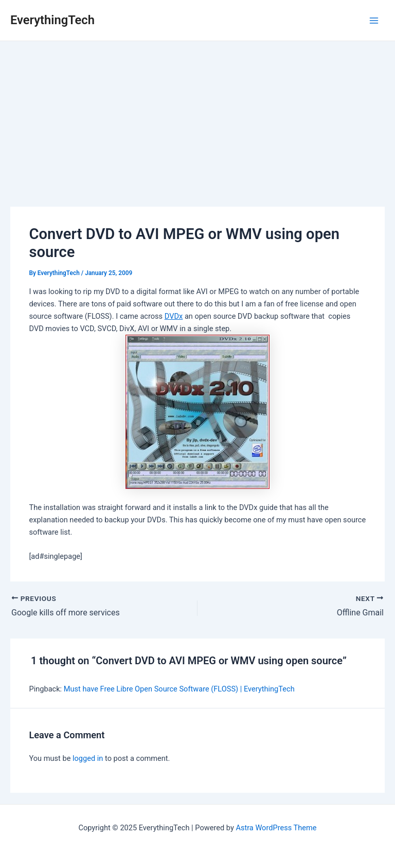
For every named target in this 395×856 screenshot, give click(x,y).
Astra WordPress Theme (276, 827)
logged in (88, 758)
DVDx (174, 316)
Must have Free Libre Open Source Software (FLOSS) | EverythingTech (179, 689)
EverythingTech (52, 20)
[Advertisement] (197, 118)
